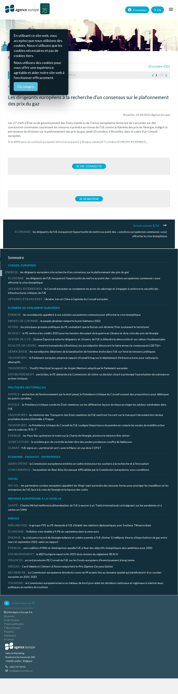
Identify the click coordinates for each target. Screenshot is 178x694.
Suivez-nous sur (23, 603)
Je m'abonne (89, 198)
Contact (9, 639)
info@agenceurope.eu (20, 670)
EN (157, 10)
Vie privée (9, 616)
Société (8, 631)
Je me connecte (89, 166)
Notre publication (14, 623)
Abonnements (12, 627)
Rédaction (10, 635)
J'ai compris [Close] (25, 86)
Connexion (137, 10)
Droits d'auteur (12, 620)
